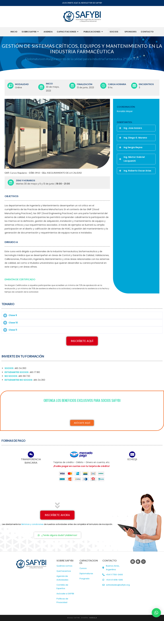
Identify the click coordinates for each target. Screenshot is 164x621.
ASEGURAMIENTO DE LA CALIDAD (64, 172)
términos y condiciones (32, 524)
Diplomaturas (86, 573)
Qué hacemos (64, 571)
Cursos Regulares (18, 172)
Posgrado (85, 578)
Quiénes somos (64, 565)
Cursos (83, 568)
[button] (136, 128)
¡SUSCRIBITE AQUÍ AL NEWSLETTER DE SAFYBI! (82, 3)
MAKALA (93, 618)
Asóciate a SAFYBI (65, 593)
